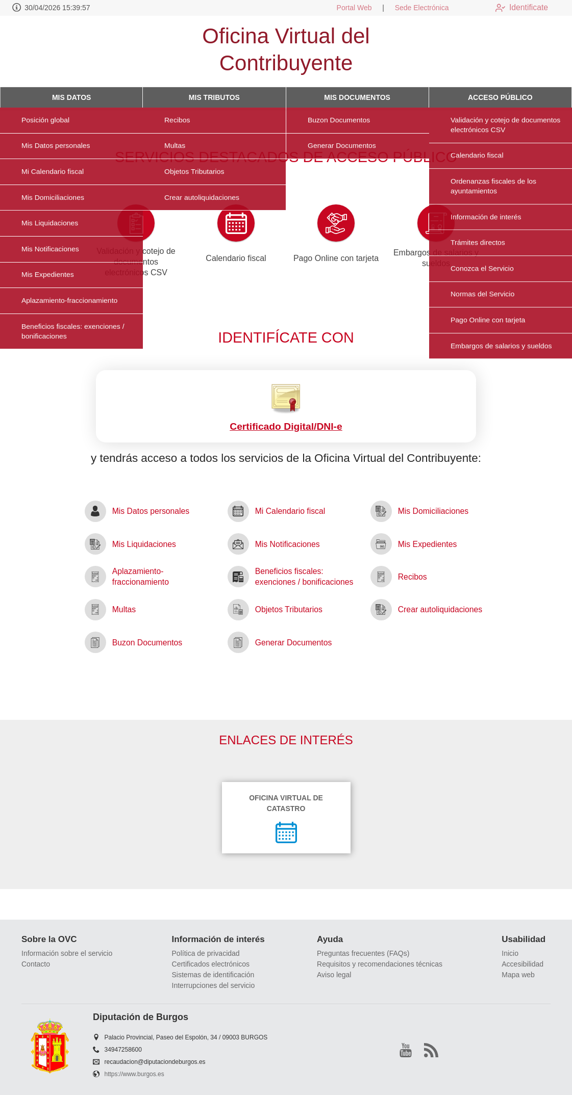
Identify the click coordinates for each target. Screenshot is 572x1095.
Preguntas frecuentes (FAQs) (363, 953)
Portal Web (346, 7)
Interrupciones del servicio (213, 985)
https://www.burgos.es (134, 1074)
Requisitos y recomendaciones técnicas (379, 964)
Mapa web (518, 975)
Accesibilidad (522, 964)
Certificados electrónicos (211, 964)
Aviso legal (334, 975)
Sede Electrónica (414, 7)
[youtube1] (405, 1050)
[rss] (431, 1050)
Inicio (510, 953)
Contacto (35, 964)
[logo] (68, 51)
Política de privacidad (206, 953)
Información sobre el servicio (66, 953)
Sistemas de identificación (213, 975)
